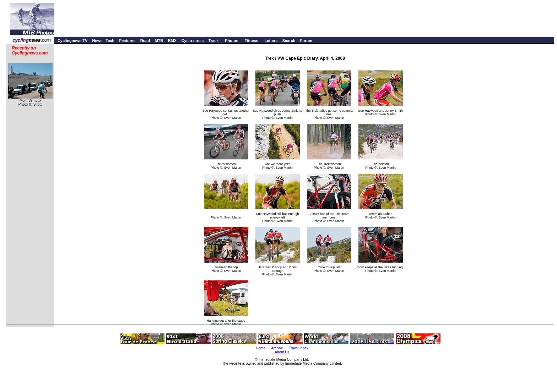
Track (214, 40)
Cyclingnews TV (72, 40)
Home (260, 348)
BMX (172, 40)
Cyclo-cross (192, 40)
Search (289, 40)
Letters (271, 40)
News (97, 40)
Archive (277, 348)
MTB (159, 40)
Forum (306, 40)
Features (127, 40)
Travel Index (298, 348)
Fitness (251, 40)
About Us (282, 352)
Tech (110, 40)
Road (145, 40)
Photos (231, 40)
